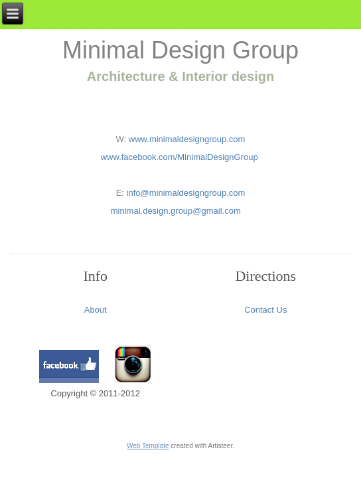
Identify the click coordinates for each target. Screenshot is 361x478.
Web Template (148, 445)
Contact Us (265, 310)
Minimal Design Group (180, 50)
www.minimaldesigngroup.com (185, 139)
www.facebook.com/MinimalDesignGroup (181, 157)
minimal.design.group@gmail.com (176, 211)
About (95, 310)
